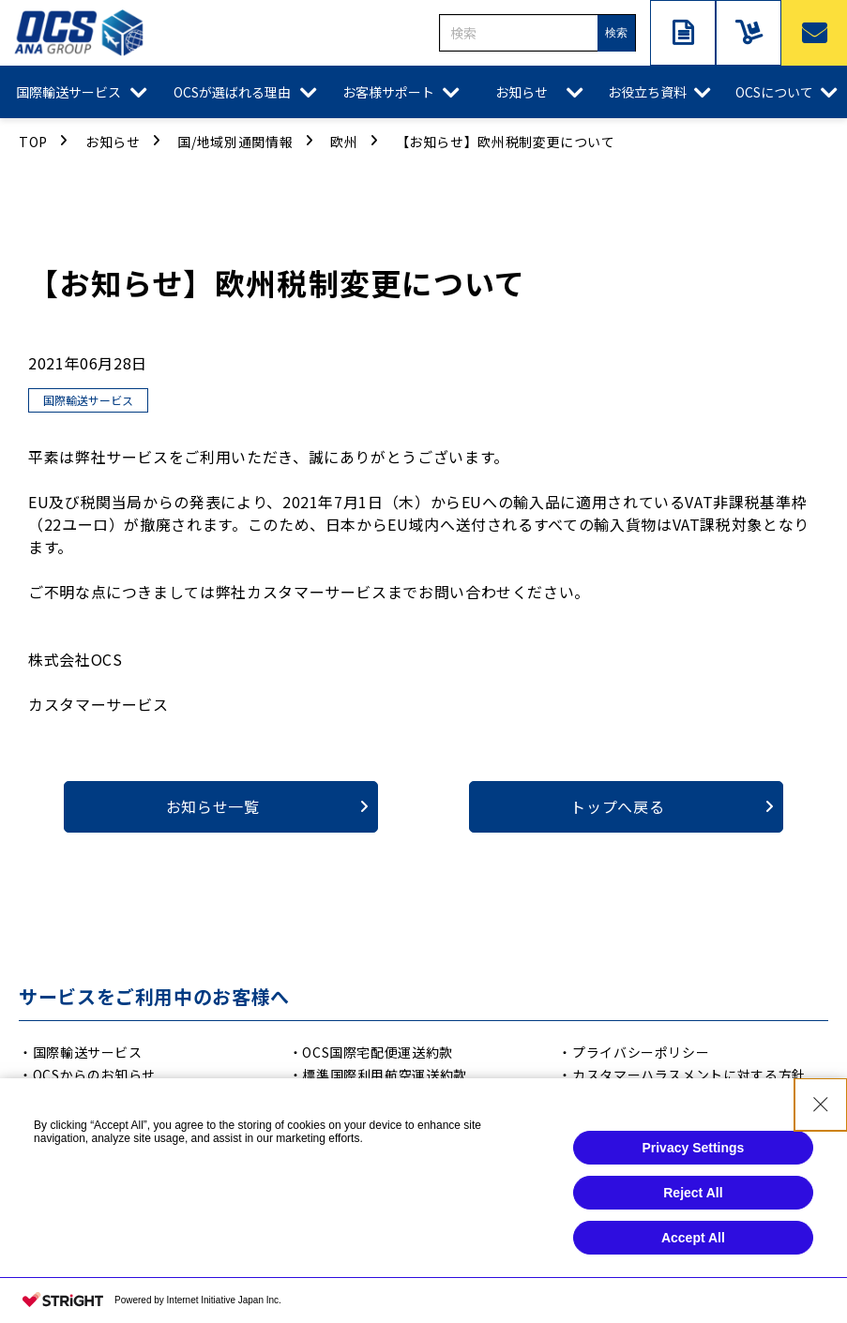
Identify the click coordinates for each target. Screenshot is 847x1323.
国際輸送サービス (68, 92)
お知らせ (521, 92)
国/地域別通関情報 (235, 141)
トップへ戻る (617, 806)
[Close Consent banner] (820, 1121)
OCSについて (774, 92)
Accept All (693, 1254)
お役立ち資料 (647, 92)
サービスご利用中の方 (748, 33)
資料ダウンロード (683, 33)
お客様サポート (388, 92)
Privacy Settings (693, 1164)
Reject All (692, 1209)
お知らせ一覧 (213, 806)
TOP (33, 141)
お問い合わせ (814, 33)
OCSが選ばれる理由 (232, 92)
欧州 (343, 141)
